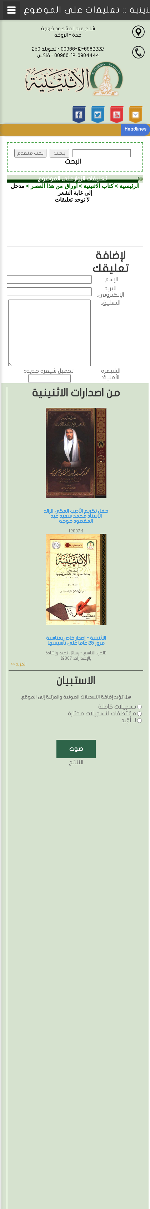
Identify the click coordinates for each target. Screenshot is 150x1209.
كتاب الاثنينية (98, 186)
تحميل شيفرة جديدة (49, 371)
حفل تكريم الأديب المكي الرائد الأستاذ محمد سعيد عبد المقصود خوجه (76, 516)
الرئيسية (129, 186)
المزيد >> (19, 664)
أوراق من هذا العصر (54, 186)
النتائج (76, 762)
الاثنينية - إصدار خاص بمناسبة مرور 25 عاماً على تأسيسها (76, 640)
